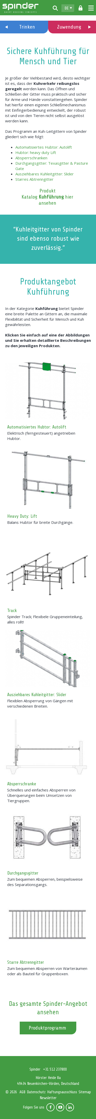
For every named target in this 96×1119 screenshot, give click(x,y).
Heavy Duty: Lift (22, 516)
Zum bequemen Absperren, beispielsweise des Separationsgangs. (45, 882)
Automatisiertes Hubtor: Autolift (43, 147)
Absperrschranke (21, 783)
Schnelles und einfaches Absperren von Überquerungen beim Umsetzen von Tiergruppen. (41, 795)
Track (12, 610)
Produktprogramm (47, 1028)
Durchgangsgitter (22, 873)
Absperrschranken (31, 157)
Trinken (27, 27)
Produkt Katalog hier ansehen (47, 197)
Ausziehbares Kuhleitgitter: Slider (44, 173)
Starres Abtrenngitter (34, 179)
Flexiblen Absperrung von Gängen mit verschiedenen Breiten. (40, 703)
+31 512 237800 (55, 1069)
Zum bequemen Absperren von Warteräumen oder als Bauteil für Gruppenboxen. (47, 971)
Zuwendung (69, 27)
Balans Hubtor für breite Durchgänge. (40, 522)
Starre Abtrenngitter (25, 962)
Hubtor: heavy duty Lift (35, 152)
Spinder (20, 8)
